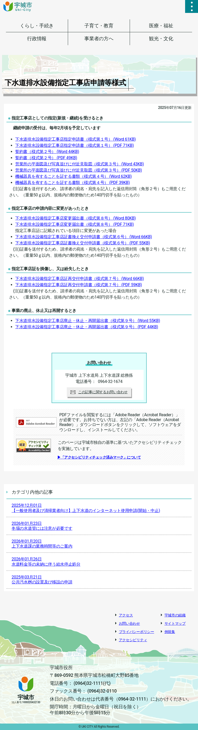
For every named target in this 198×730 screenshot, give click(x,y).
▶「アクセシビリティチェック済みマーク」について (99, 457)
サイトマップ (175, 623)
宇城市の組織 (175, 615)
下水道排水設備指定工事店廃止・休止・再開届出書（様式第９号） (87, 320)
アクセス (126, 615)
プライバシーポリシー (136, 632)
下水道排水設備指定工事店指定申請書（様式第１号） (75, 139)
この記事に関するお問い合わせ (99, 392)
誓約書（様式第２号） (47, 151)
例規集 (169, 632)
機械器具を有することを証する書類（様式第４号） (73, 176)
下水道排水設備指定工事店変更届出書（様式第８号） (75, 218)
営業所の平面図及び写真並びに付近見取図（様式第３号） (79, 164)
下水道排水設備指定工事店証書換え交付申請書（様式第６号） (83, 236)
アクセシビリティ (133, 640)
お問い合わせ (129, 623)
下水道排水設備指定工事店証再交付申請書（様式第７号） (79, 278)
